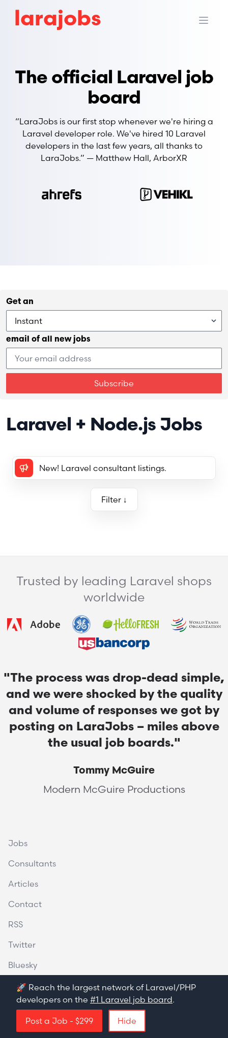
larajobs (57, 20)
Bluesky (22, 965)
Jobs (17, 843)
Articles (23, 884)
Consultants (32, 863)
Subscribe (114, 383)
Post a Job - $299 (59, 1021)
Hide (127, 1021)
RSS (15, 924)
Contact (25, 904)
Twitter (22, 945)
